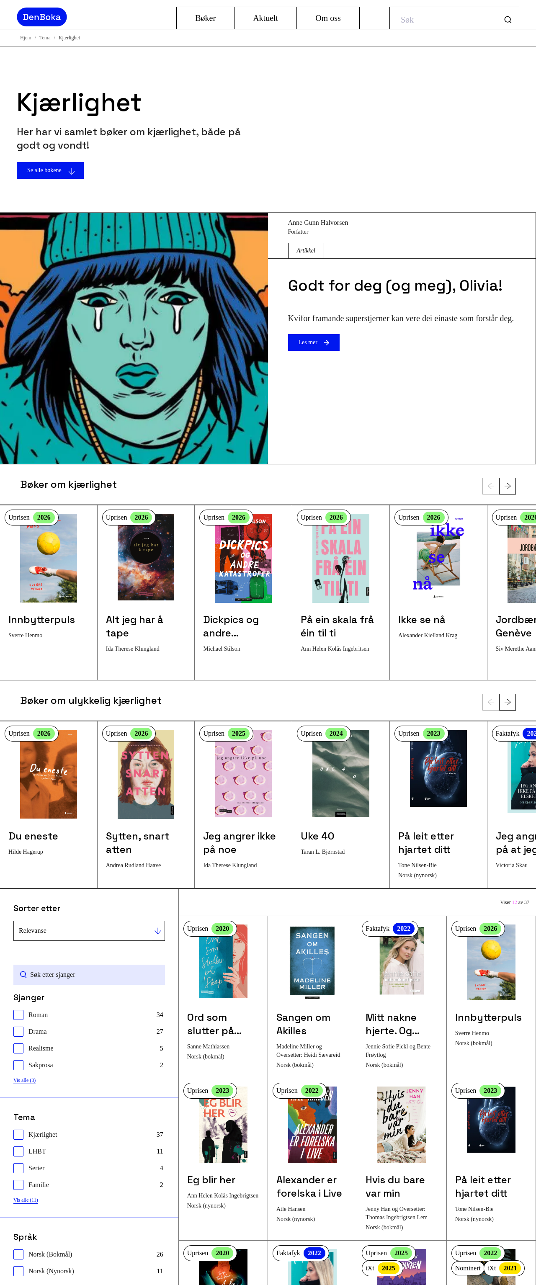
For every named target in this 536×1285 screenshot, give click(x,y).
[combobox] (454, 18)
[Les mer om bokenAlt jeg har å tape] (146, 583)
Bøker (205, 18)
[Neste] (507, 486)
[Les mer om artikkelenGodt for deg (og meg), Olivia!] (134, 338)
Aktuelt (265, 18)
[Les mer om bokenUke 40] (341, 793)
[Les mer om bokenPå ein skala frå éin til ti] (341, 583)
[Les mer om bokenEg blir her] (223, 1148)
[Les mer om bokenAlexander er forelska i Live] (312, 1155)
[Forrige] (490, 486)
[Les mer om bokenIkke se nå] (438, 577)
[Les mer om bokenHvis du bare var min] (402, 1159)
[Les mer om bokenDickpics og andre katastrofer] (243, 583)
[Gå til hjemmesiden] (93, 17)
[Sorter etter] (89, 931)
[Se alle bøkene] (134, 170)
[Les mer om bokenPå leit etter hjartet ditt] (438, 804)
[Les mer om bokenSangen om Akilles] (312, 997)
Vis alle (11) (25, 1200)
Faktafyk (390, 929)
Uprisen (31, 517)
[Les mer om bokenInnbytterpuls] (48, 577)
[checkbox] (88, 1015)
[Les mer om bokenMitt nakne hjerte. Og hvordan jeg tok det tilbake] (402, 997)
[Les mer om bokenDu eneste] (48, 793)
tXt (382, 1268)
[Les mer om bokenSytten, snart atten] (146, 799)
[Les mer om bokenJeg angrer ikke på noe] (243, 799)
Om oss (328, 18)
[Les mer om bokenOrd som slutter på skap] (223, 992)
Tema (44, 38)
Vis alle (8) (24, 1080)
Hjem (25, 38)
